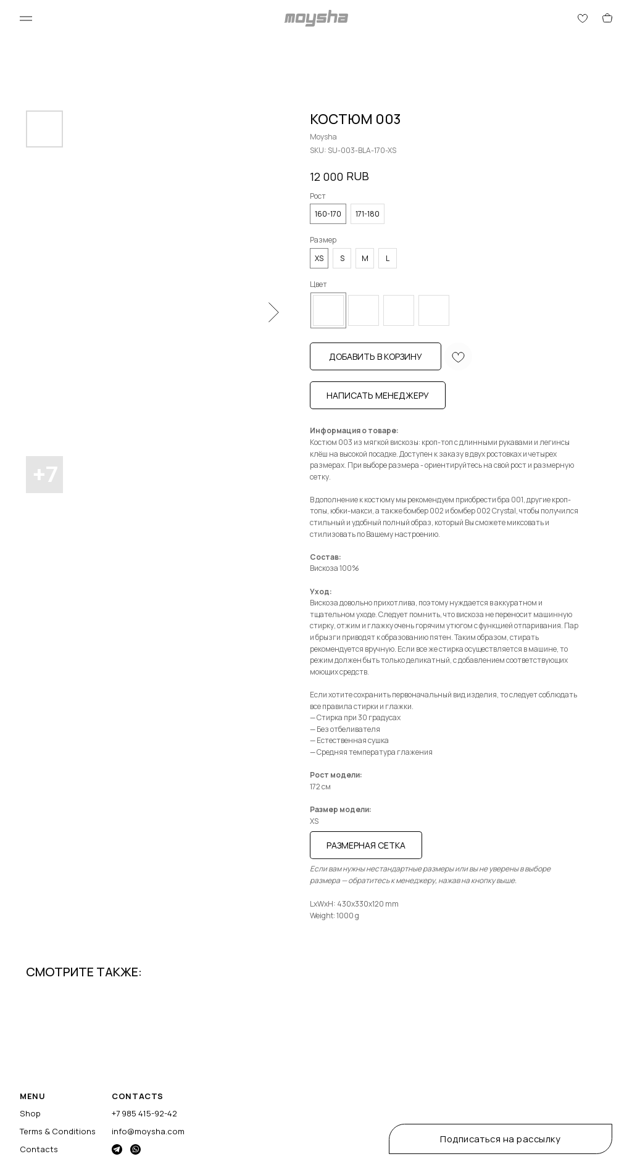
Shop (30, 1113)
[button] (501, 1139)
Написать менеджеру (377, 395)
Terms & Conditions (58, 1131)
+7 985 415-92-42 (144, 1113)
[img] (117, 1149)
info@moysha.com (148, 1131)
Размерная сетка (365, 845)
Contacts (39, 1149)
